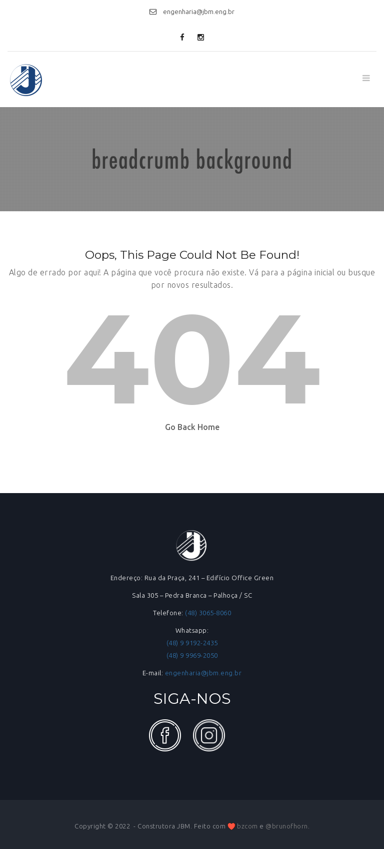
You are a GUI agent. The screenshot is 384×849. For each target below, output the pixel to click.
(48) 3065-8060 (208, 612)
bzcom (247, 825)
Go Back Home (192, 427)
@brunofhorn (287, 825)
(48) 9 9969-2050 (192, 655)
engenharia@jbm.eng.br (203, 672)
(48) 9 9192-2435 (192, 642)
